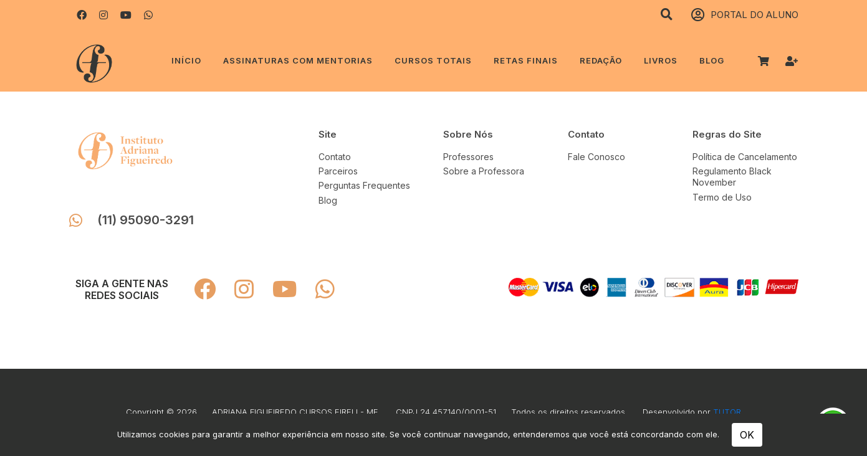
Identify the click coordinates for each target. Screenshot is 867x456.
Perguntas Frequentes (364, 185)
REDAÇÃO (601, 60)
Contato (335, 156)
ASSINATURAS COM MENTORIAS (298, 60)
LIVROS (661, 60)
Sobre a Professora (483, 171)
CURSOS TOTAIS (433, 60)
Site (328, 134)
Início (186, 60)
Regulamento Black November (732, 177)
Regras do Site (727, 134)
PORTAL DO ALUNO (744, 15)
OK (747, 435)
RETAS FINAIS (526, 60)
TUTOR (727, 412)
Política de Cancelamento (744, 156)
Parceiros (338, 171)
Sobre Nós (468, 134)
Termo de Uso (722, 197)
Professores (468, 156)
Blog (711, 60)
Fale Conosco (596, 156)
